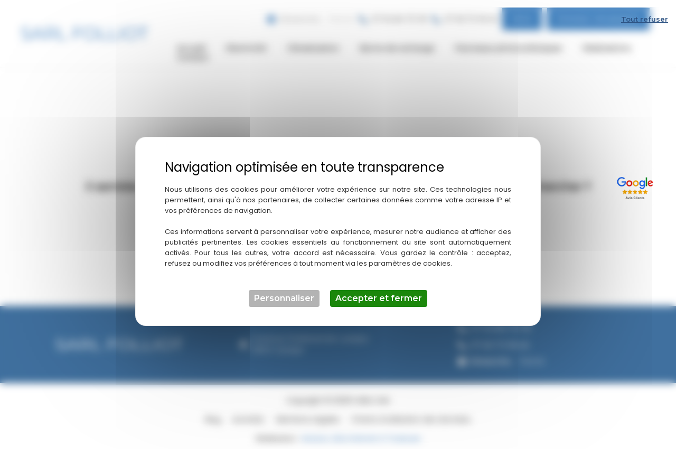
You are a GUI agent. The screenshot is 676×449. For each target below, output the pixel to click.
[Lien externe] (636, 179)
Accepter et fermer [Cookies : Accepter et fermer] (378, 291)
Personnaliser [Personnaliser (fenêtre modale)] (284, 291)
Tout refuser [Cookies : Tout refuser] (644, 12)
